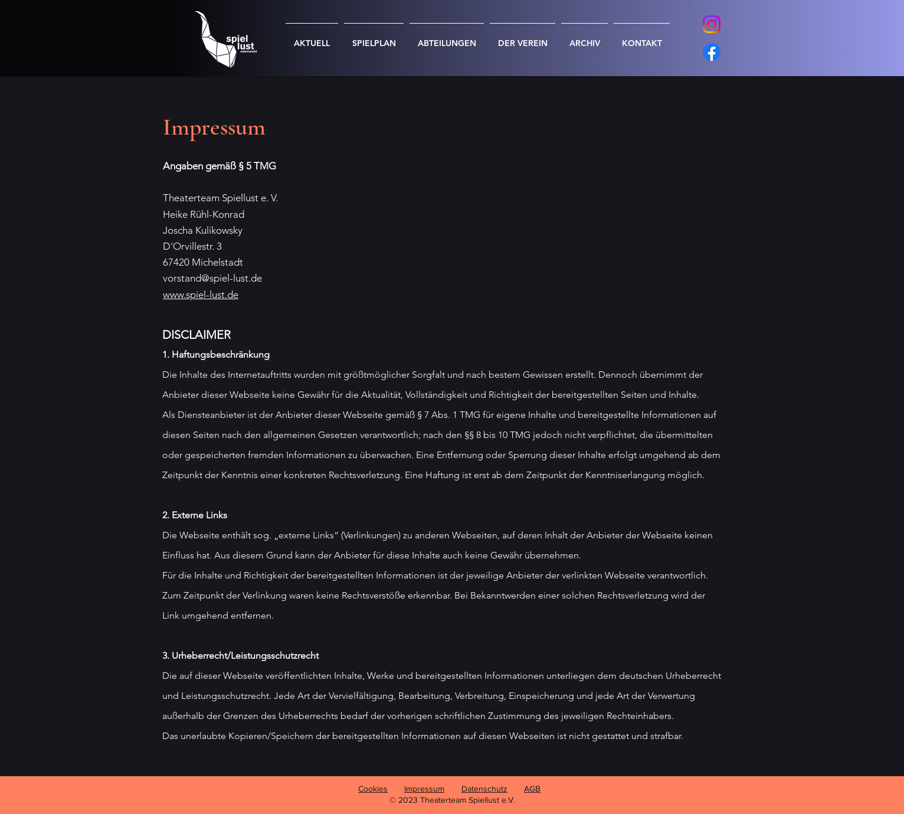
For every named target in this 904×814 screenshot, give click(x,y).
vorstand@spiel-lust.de (212, 278)
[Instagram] (711, 24)
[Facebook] (711, 52)
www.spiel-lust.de (200, 294)
